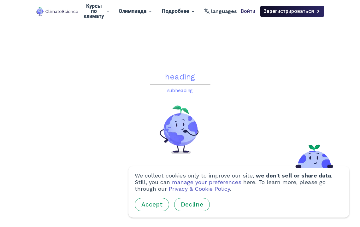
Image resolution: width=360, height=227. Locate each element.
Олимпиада (135, 11)
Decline (192, 204)
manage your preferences (206, 182)
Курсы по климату (96, 11)
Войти (248, 11)
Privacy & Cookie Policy (199, 189)
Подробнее (178, 11)
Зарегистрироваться (292, 11)
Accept (151, 204)
